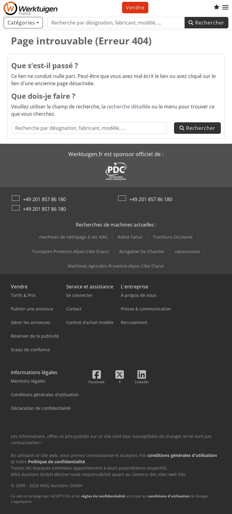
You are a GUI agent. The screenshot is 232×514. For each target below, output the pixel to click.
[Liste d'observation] (216, 7)
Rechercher (206, 22)
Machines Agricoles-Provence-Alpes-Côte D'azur (116, 266)
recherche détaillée (128, 106)
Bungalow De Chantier (142, 251)
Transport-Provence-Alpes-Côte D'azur (70, 251)
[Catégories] (23, 22)
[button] (225, 7)
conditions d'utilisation (169, 496)
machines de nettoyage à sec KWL (73, 237)
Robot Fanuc (130, 237)
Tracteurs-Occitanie (173, 237)
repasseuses (187, 251)
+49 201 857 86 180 (44, 199)
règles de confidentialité (103, 496)
